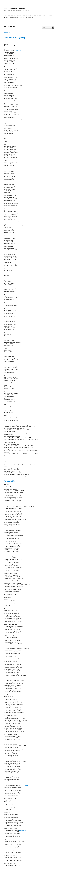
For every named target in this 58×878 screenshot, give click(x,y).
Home (5, 15)
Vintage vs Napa (7, 32)
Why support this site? (28, 17)
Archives (6, 17)
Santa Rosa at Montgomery (10, 31)
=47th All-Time (25, 785)
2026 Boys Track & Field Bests (14, 15)
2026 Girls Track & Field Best (29, 15)
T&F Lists (39, 15)
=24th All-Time (17, 50)
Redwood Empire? (13, 17)
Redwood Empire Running (15, 9)
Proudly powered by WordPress (19, 873)
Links (20, 17)
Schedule (50, 15)
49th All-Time (22, 830)
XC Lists (44, 15)
